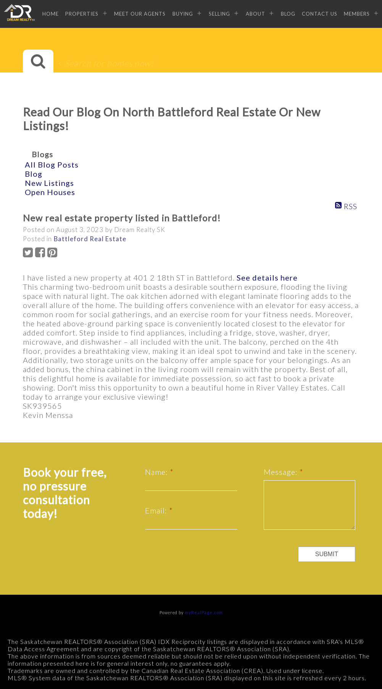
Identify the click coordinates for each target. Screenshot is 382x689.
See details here (267, 277)
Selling (219, 14)
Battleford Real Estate (90, 239)
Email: (157, 510)
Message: (282, 471)
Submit (326, 554)
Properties (81, 14)
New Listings (49, 182)
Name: (157, 471)
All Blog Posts (52, 164)
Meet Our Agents (140, 14)
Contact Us (319, 14)
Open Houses (50, 192)
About (255, 14)
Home (50, 14)
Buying (182, 14)
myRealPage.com (204, 612)
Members (357, 14)
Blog (288, 14)
